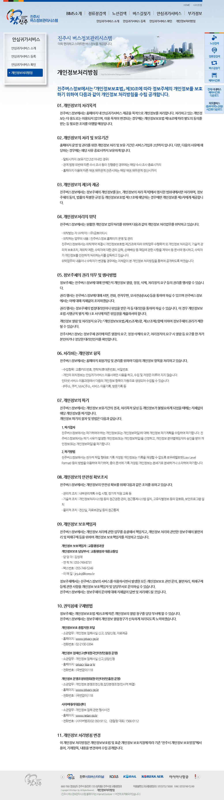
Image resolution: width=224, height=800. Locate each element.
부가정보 (195, 13)
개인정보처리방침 (185, 21)
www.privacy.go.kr (87, 638)
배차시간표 (214, 76)
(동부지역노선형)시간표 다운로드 (214, 106)
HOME (187, 5)
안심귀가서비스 (169, 13)
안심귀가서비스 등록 (134, 21)
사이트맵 (197, 5)
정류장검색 (97, 13)
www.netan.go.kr (86, 715)
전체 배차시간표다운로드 (214, 92)
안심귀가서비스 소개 (107, 21)
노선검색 (119, 13)
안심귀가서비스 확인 (160, 21)
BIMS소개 (74, 13)
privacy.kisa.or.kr (85, 664)
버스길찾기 (141, 13)
